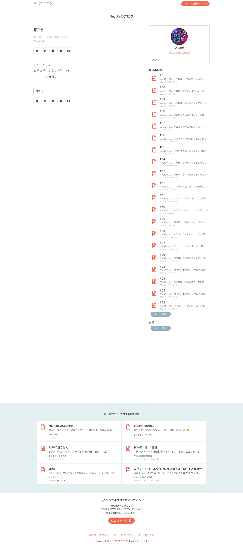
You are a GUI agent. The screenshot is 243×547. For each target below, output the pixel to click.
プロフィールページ (179, 52)
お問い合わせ (127, 534)
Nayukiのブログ (121, 16)
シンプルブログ (42, 3)
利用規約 (104, 534)
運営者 (92, 534)
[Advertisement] (87, 133)
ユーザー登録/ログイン (195, 3)
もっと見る (161, 314)
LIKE (41, 91)
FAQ (115, 534)
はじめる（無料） (122, 520)
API (139, 534)
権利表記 (149, 534)
